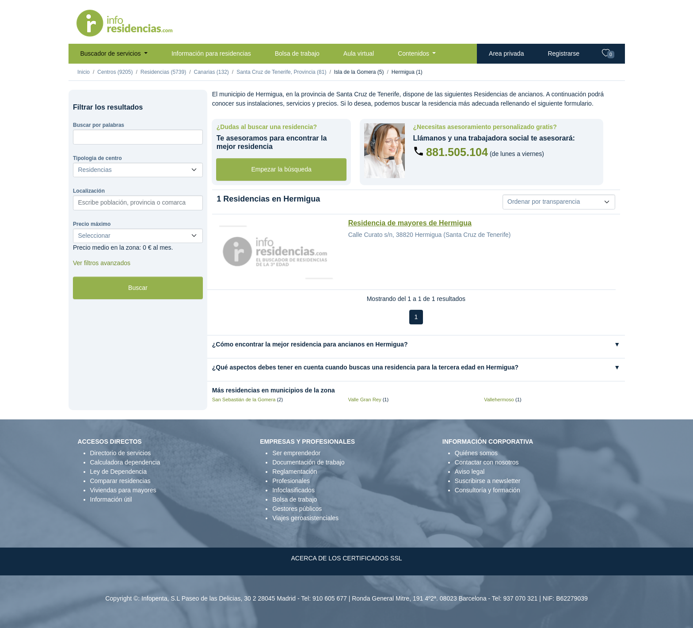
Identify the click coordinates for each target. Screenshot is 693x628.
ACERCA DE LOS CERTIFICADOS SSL (346, 558)
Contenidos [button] (414, 53)
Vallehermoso (499, 399)
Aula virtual (358, 53)
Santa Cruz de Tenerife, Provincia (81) (281, 72)
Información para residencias (211, 53)
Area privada (506, 53)
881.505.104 (457, 152)
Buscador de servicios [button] (111, 53)
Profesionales (291, 480)
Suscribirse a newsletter (488, 480)
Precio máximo (91, 224)
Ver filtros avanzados (101, 262)
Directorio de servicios (120, 453)
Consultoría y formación (487, 490)
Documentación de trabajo (308, 462)
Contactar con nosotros (487, 462)
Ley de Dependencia (118, 471)
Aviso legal (469, 471)
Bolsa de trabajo (297, 53)
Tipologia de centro (97, 158)
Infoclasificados (293, 490)
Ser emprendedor (296, 453)
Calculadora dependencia (125, 462)
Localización (89, 191)
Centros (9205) (115, 72)
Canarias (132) (211, 72)
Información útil (111, 499)
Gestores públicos (297, 508)
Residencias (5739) (163, 72)
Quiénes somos (476, 453)
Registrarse (563, 53)
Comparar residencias (120, 480)
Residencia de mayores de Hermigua (410, 223)
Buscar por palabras (98, 125)
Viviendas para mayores (123, 490)
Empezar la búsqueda (281, 169)
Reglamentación (294, 471)
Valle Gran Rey (364, 399)
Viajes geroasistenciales (305, 517)
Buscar (138, 287)
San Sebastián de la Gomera (244, 399)
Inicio (83, 72)
